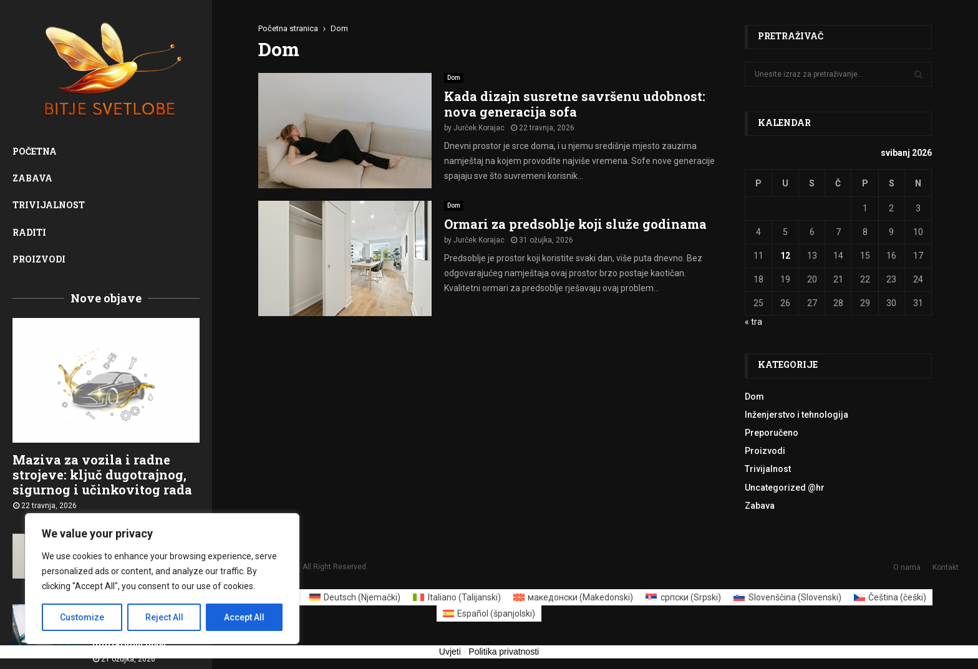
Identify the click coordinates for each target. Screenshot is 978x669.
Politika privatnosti (503, 652)
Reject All (164, 617)
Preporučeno (771, 433)
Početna (34, 151)
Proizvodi (38, 259)
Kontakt (945, 567)
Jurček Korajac (479, 127)
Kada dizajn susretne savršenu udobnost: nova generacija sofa (574, 104)
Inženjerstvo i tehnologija (796, 415)
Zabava (32, 178)
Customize (82, 617)
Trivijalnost (48, 205)
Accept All (244, 617)
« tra (753, 322)
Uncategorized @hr (785, 488)
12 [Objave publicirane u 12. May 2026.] (785, 256)
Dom (453, 77)
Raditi (29, 232)
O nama (907, 567)
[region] (162, 578)
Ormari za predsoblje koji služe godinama (575, 224)
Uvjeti (450, 652)
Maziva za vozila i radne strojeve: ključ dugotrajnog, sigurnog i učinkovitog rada (102, 474)
